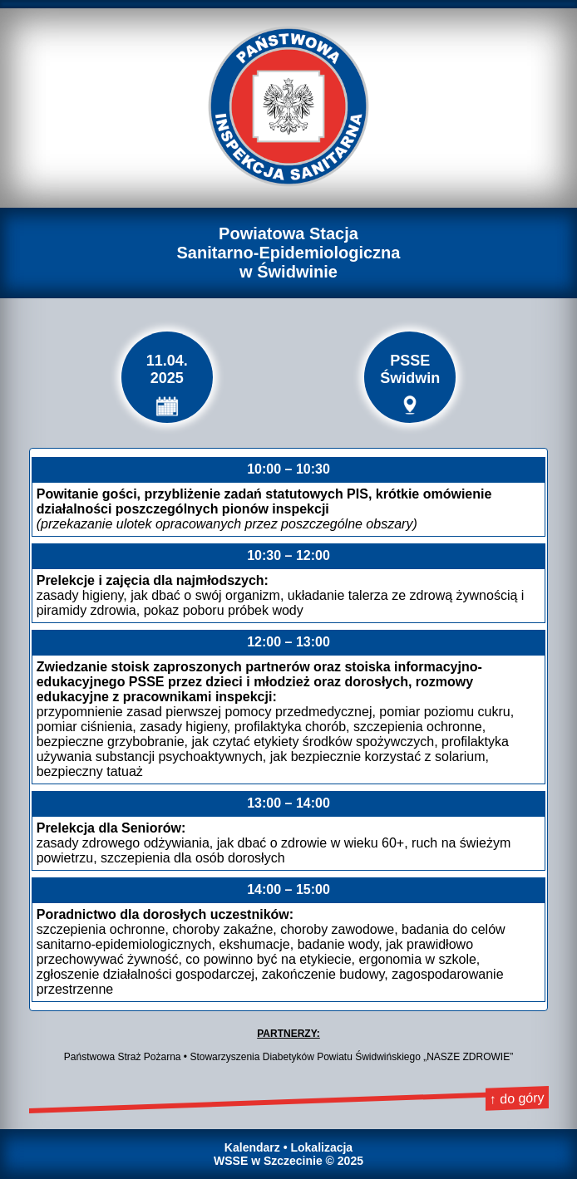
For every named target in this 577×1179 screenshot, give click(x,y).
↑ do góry (516, 1098)
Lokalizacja (321, 1147)
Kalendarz (252, 1147)
